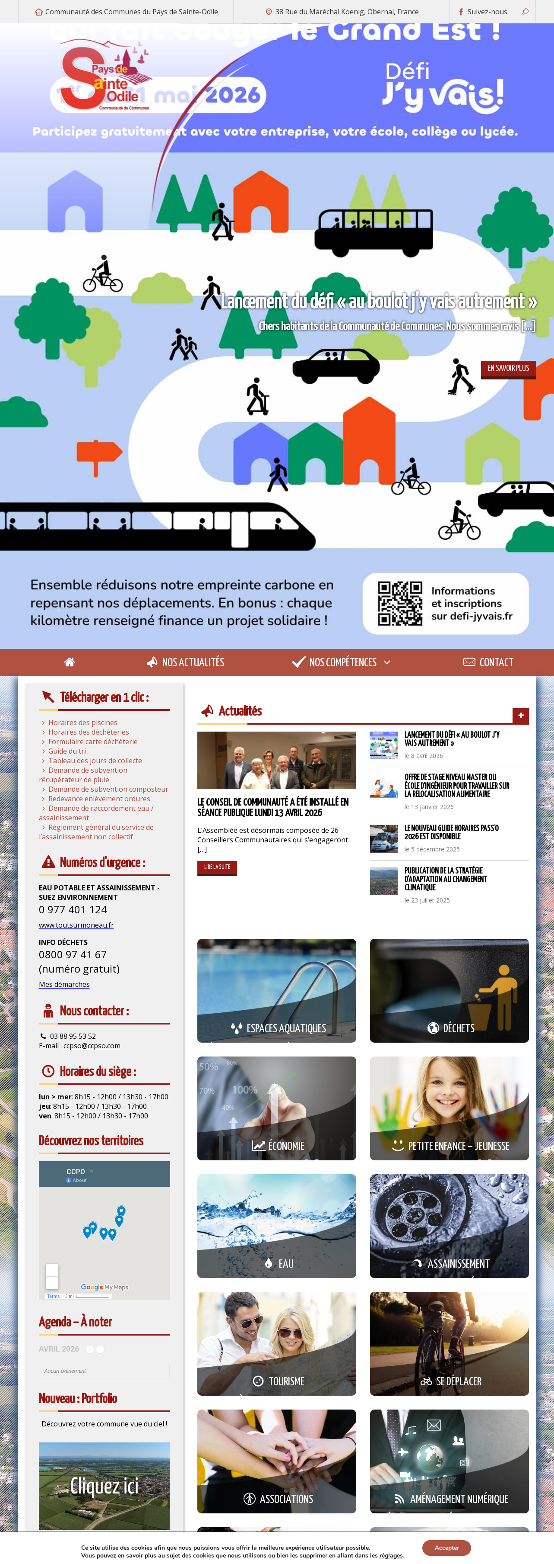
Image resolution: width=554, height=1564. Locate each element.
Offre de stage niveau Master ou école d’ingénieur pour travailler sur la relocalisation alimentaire (457, 786)
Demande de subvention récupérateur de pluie (83, 774)
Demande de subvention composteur (103, 789)
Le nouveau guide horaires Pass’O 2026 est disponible (452, 833)
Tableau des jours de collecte (90, 760)
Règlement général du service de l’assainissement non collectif (96, 831)
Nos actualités (183, 663)
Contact (487, 663)
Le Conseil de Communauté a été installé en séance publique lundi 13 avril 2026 (272, 808)
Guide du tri (62, 751)
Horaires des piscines (78, 722)
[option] (277, 336)
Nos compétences (342, 662)
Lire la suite (217, 867)
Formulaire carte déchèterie (88, 741)
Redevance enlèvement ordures (94, 798)
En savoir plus (508, 368)
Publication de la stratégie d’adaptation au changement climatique (446, 879)
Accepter (447, 1548)
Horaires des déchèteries (84, 732)
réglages (390, 1556)
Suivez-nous (481, 11)
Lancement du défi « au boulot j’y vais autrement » (452, 740)
